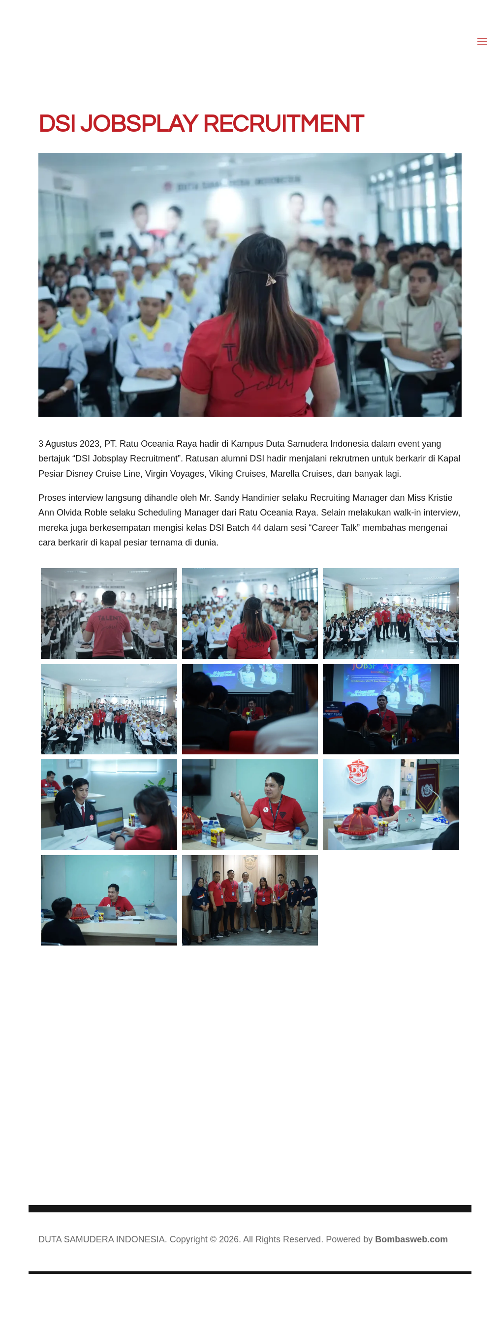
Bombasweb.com (411, 1239)
